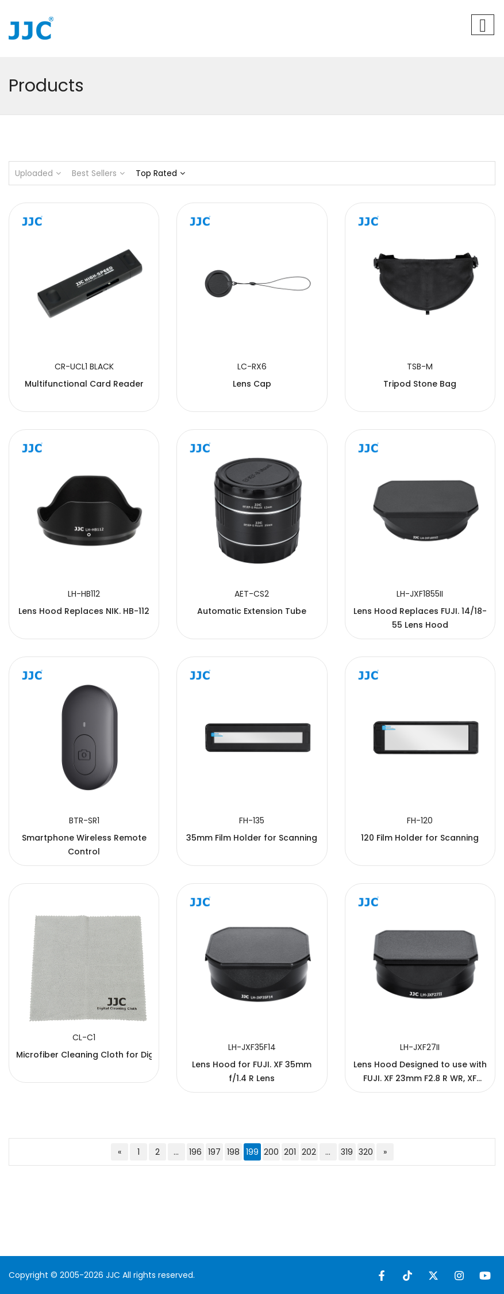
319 (347, 1152)
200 (271, 1152)
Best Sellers (98, 173)
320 (366, 1152)
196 (195, 1152)
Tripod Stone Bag (419, 384)
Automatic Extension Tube (251, 611)
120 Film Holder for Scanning (420, 837)
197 (214, 1152)
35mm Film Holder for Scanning (251, 837)
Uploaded (38, 173)
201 (290, 1152)
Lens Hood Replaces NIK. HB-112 (83, 611)
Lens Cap (252, 384)
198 (233, 1152)
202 (309, 1152)
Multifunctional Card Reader (84, 384)
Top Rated (160, 173)
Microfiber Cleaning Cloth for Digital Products (111, 1054)
